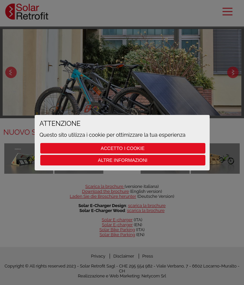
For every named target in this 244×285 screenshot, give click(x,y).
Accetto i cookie (123, 148)
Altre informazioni (123, 160)
